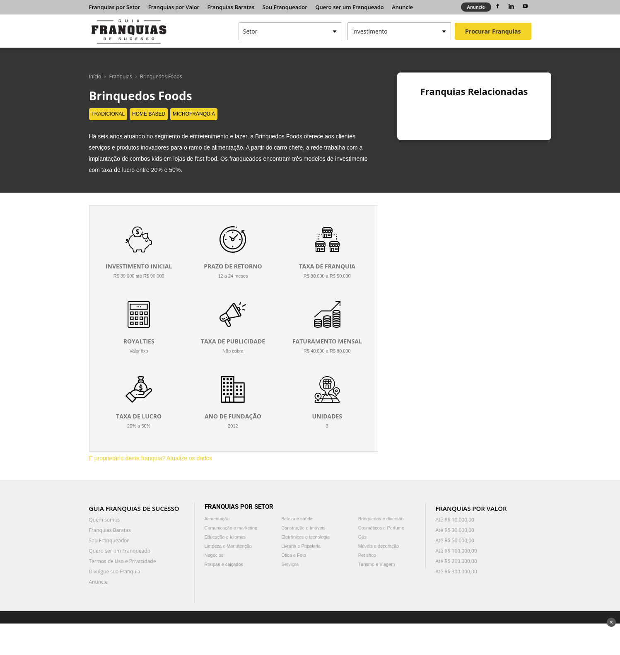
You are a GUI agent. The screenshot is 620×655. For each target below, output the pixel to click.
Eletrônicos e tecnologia (305, 536)
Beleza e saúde (297, 518)
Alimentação (217, 518)
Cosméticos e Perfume (381, 527)
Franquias (120, 76)
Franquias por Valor (173, 7)
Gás (362, 536)
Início (95, 76)
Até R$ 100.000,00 (456, 550)
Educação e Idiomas (225, 536)
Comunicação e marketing (231, 527)
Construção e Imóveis (303, 527)
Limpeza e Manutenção (228, 546)
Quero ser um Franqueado (349, 7)
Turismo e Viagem (376, 564)
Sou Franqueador (285, 7)
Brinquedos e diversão (380, 518)
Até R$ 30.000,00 (455, 530)
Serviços (290, 564)
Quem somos (104, 519)
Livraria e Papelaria (301, 546)
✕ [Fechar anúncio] (611, 622)
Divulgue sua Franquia (114, 571)
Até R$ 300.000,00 (456, 571)
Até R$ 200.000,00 (456, 561)
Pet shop (367, 555)
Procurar (493, 31)
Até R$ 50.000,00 (455, 540)
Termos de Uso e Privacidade (122, 561)
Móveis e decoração (378, 546)
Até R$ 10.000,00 (455, 519)
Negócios (214, 555)
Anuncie (402, 7)
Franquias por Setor (114, 7)
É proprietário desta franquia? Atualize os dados (150, 458)
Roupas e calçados (224, 564)
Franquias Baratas (231, 7)
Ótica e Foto (293, 555)
